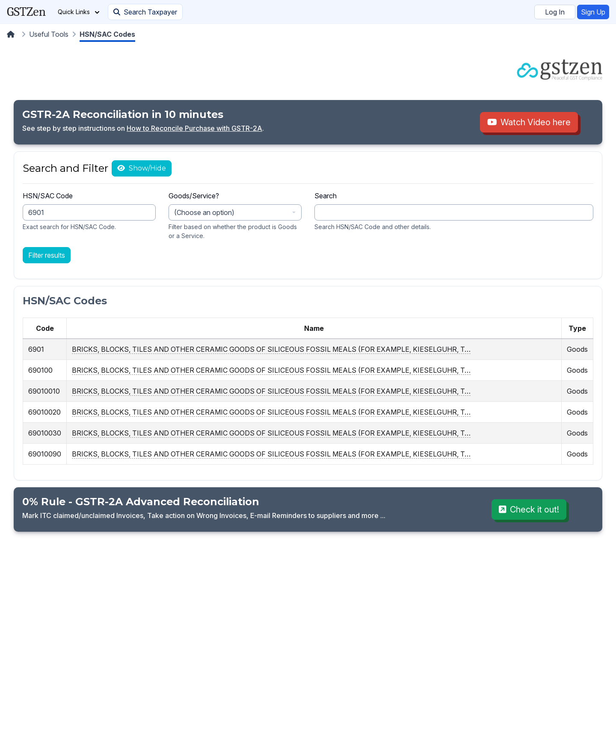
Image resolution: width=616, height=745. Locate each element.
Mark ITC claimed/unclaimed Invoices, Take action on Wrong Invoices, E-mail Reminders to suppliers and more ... (203, 515)
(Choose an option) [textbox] (204, 212)
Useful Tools (48, 34)
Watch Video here (529, 122)
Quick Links (78, 11)
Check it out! (529, 509)
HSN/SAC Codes (107, 34)
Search (325, 195)
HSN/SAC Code (48, 195)
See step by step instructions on (74, 128)
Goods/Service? (194, 195)
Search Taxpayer (145, 12)
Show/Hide (146, 168)
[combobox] (235, 212)
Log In (555, 12)
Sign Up (593, 12)
